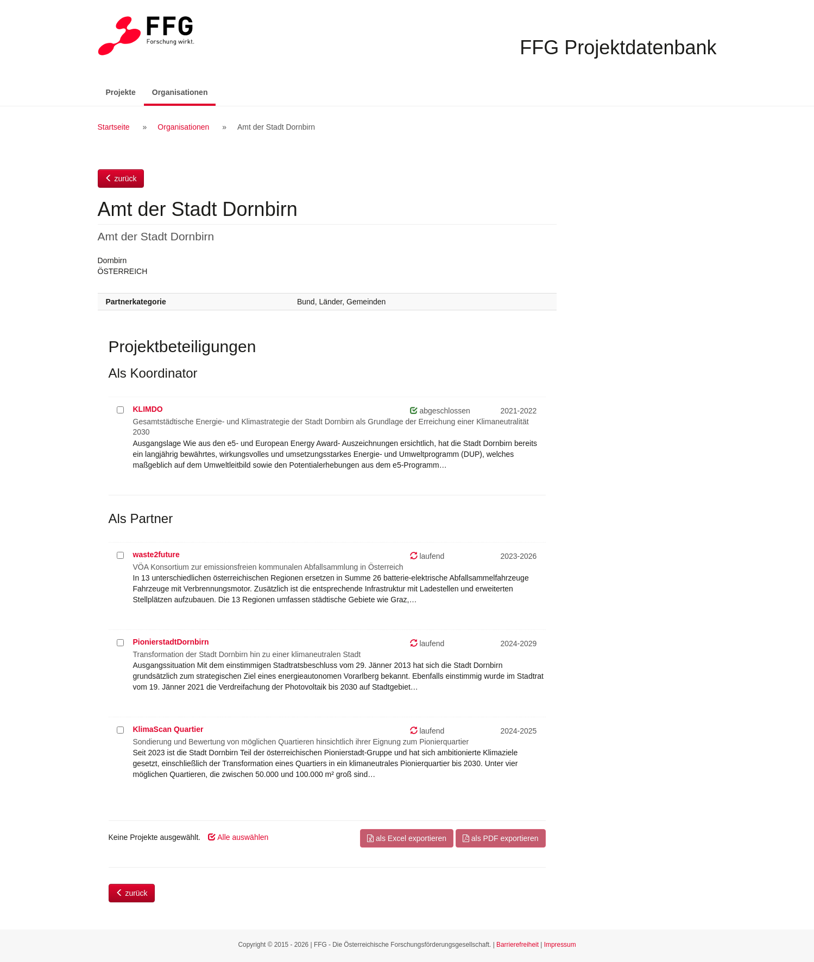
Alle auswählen (238, 837)
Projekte (121, 92)
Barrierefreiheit (517, 944)
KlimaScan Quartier (168, 729)
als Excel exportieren (406, 838)
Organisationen (184, 91)
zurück (121, 178)
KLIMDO (148, 409)
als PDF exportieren (501, 838)
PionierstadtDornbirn (171, 642)
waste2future (156, 554)
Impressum (560, 944)
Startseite (114, 127)
